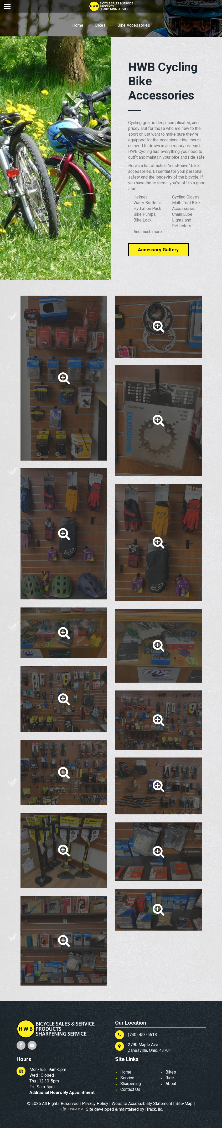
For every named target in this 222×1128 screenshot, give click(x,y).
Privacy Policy (95, 1103)
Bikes (100, 25)
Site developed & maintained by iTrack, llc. (124, 1109)
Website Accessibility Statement (142, 1103)
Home (77, 25)
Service (127, 1077)
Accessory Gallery (158, 249)
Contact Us (130, 1089)
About (171, 1083)
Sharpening (130, 1083)
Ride (170, 1077)
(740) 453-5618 (142, 1034)
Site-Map (184, 1103)
